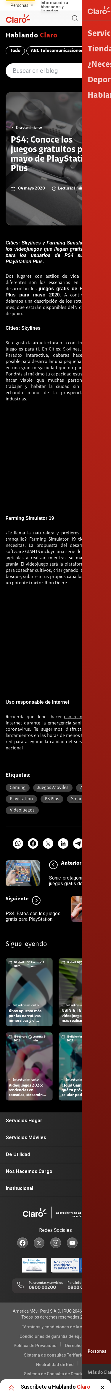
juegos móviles (52, 787)
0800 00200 (42, 1287)
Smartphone (83, 799)
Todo (15, 50)
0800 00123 (80, 1287)
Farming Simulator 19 (52, 539)
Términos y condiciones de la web (55, 1326)
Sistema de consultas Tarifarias (55, 1355)
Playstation (21, 799)
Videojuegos (22, 810)
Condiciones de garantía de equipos (55, 1336)
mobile (87, 787)
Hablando (32, 35)
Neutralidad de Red (55, 1364)
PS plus (52, 799)
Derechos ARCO (80, 1345)
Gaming (17, 787)
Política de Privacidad (35, 1345)
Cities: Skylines (64, 349)
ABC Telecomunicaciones (57, 50)
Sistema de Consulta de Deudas (55, 1373)
